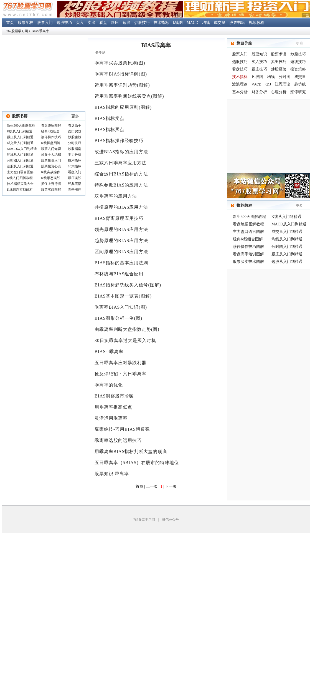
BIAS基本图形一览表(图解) (123, 296)
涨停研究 (298, 92)
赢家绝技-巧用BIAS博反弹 (122, 429)
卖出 (91, 23)
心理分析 (278, 92)
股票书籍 (237, 23)
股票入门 (45, 23)
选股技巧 (64, 23)
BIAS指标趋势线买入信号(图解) (128, 285)
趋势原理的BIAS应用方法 (121, 240)
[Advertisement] (268, 136)
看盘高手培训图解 (248, 254)
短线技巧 (298, 62)
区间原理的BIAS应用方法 (121, 251)
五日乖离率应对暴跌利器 (120, 362)
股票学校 (25, 23)
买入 (80, 23)
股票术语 (278, 54)
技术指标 (161, 23)
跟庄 (115, 23)
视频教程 (256, 23)
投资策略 (298, 69)
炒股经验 (278, 69)
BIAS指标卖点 (109, 118)
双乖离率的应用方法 (116, 196)
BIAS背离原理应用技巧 (119, 218)
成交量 (219, 23)
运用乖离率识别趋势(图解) (122, 85)
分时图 (284, 77)
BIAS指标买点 (109, 129)
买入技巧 (259, 62)
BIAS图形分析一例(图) (118, 318)
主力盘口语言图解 (248, 232)
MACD (192, 23)
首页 (10, 23)
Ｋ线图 (257, 77)
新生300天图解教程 (249, 217)
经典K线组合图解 (248, 239)
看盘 (103, 23)
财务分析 (259, 92)
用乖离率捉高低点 (113, 407)
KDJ (268, 84)
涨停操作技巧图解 (248, 247)
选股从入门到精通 (287, 262)
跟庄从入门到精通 (287, 254)
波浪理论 (240, 84)
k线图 (178, 23)
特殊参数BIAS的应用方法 (121, 185)
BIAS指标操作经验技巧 (119, 140)
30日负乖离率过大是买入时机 (125, 340)
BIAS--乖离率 (109, 351)
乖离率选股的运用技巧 (118, 440)
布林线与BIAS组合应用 (119, 273)
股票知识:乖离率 (112, 473)
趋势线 (300, 84)
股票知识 (259, 54)
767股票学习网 (17, 31)
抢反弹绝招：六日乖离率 (120, 373)
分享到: (100, 52)
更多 (75, 116)
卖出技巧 (278, 62)
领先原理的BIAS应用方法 (121, 229)
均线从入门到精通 (287, 239)
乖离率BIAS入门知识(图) (121, 307)
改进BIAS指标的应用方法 (121, 151)
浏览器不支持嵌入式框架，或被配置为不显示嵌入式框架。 (43, 157)
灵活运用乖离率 (111, 418)
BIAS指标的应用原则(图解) (123, 107)
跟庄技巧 (259, 69)
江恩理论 (282, 84)
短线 (126, 23)
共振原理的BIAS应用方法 (121, 207)
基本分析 (240, 92)
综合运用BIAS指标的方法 (121, 174)
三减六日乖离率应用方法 (120, 162)
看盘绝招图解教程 (248, 224)
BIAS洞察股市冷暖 (114, 396)
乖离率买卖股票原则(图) (120, 63)
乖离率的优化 (109, 385)
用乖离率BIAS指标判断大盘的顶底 (131, 451)
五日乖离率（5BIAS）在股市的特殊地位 (137, 462)
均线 (206, 23)
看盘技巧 (240, 69)
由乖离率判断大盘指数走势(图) (127, 329)
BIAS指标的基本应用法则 (121, 262)
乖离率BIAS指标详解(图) (121, 74)
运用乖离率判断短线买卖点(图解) (129, 96)
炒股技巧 (142, 23)
